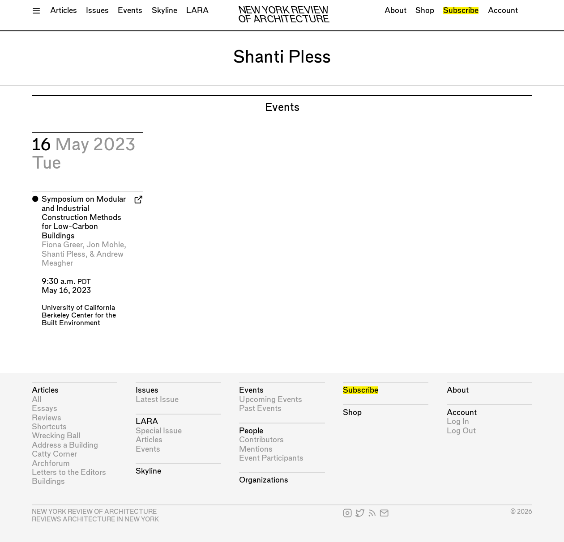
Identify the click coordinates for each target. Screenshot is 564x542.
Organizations (263, 480)
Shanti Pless (63, 254)
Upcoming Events (270, 399)
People (251, 431)
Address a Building (65, 445)
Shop (424, 10)
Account (503, 10)
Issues (97, 10)
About (395, 10)
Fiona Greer (62, 245)
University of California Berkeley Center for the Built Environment (79, 315)
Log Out (461, 431)
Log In (458, 421)
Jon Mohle (105, 245)
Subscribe (461, 10)
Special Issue (159, 431)
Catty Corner (54, 454)
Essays (44, 408)
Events (130, 10)
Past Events (260, 408)
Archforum (51, 463)
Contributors (261, 440)
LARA (197, 10)
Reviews (46, 418)
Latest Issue (157, 399)
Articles (63, 10)
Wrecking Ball (56, 436)
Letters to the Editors (69, 472)
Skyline (164, 10)
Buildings (48, 481)
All (36, 399)
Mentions (256, 449)
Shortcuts (49, 427)
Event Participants (271, 458)
